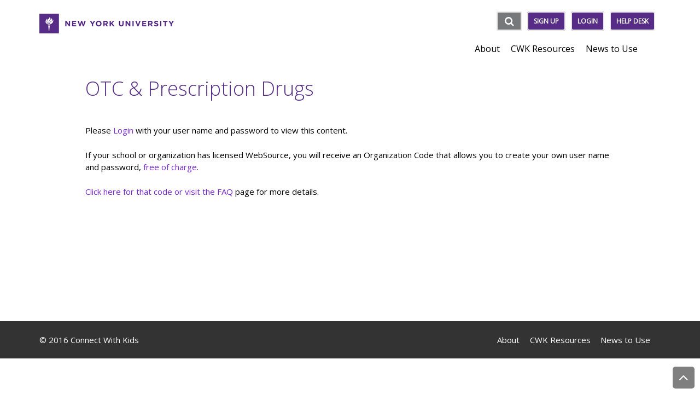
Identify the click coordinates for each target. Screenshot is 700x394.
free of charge (170, 166)
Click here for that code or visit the (151, 191)
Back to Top (684, 378)
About (508, 339)
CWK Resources (560, 339)
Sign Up (546, 21)
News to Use (625, 339)
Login (588, 21)
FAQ (225, 191)
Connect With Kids (105, 339)
